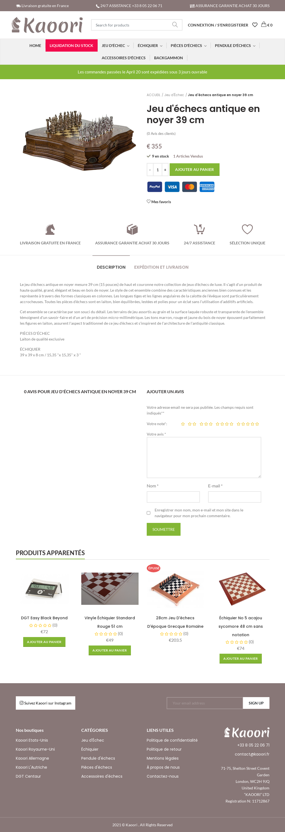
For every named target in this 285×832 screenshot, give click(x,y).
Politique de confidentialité (172, 740)
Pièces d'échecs (96, 767)
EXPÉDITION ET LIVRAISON (161, 267)
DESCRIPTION (111, 267)
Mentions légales (163, 758)
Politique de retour (164, 749)
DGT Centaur (28, 776)
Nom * (152, 485)
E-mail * (215, 485)
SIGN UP (256, 703)
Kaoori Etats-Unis (32, 740)
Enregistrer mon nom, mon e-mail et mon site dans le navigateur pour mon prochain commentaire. (199, 513)
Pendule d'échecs (98, 758)
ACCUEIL (153, 95)
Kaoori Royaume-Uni (35, 749)
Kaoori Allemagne (32, 758)
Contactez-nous (163, 776)
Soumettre (163, 529)
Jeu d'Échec (174, 95)
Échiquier (89, 749)
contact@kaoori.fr (252, 754)
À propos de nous (163, 767)
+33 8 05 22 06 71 (253, 745)
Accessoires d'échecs (101, 776)
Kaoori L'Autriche (31, 767)
